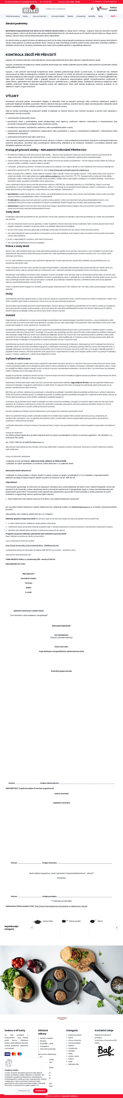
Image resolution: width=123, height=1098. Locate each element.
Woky (100, 16)
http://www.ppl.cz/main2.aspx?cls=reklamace (69, 170)
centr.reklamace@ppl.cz (50, 176)
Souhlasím (40, 1090)
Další (113, 16)
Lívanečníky (81, 16)
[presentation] (32, 927)
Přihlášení (98, 2)
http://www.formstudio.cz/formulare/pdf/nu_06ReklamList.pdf (32, 545)
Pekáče (70, 16)
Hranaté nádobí (57, 16)
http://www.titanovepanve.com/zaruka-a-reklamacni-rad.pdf (61, 906)
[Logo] (17, 9)
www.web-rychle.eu (70, 1096)
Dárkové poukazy (13, 16)
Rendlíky (92, 16)
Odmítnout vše (24, 1091)
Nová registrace (111, 2)
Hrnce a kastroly (39, 16)
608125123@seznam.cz (81, 507)
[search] (82, 10)
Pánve (25, 16)
